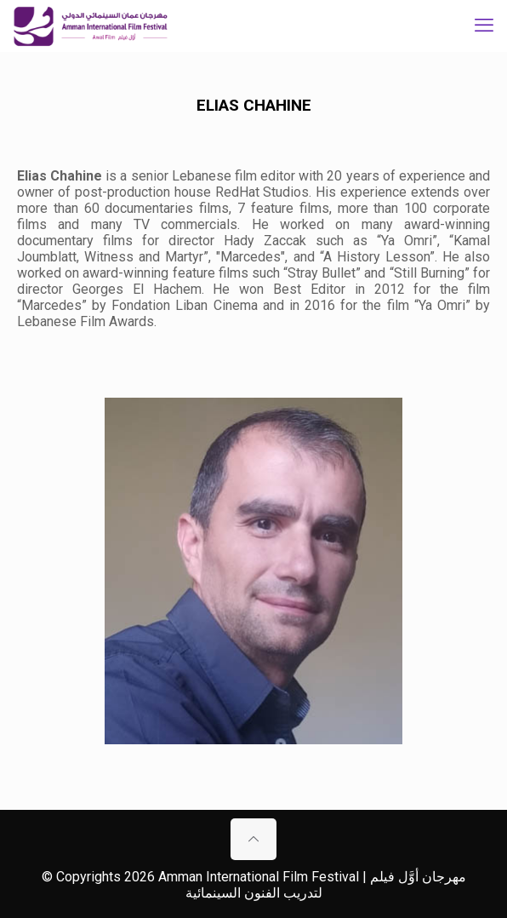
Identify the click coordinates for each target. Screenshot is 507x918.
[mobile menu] (484, 25)
